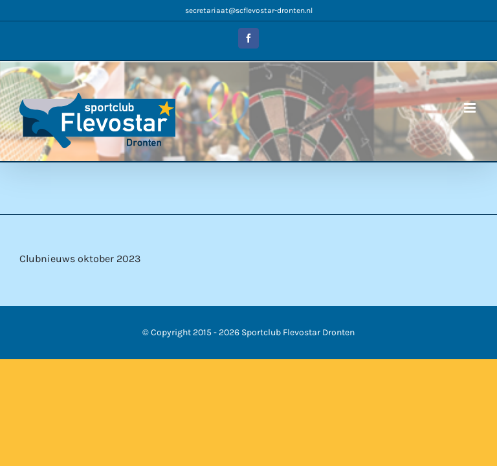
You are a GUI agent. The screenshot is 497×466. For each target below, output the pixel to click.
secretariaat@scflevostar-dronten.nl (249, 10)
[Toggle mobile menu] (471, 108)
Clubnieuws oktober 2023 (79, 258)
